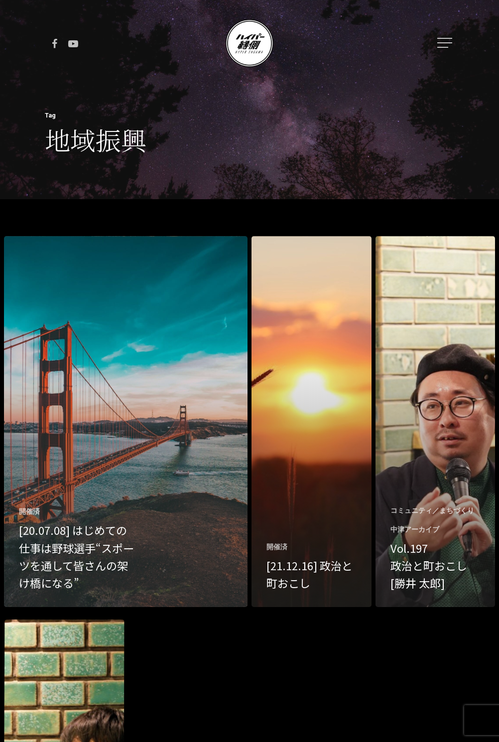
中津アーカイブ (414, 529)
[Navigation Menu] (445, 43)
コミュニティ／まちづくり (432, 510)
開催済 (29, 511)
